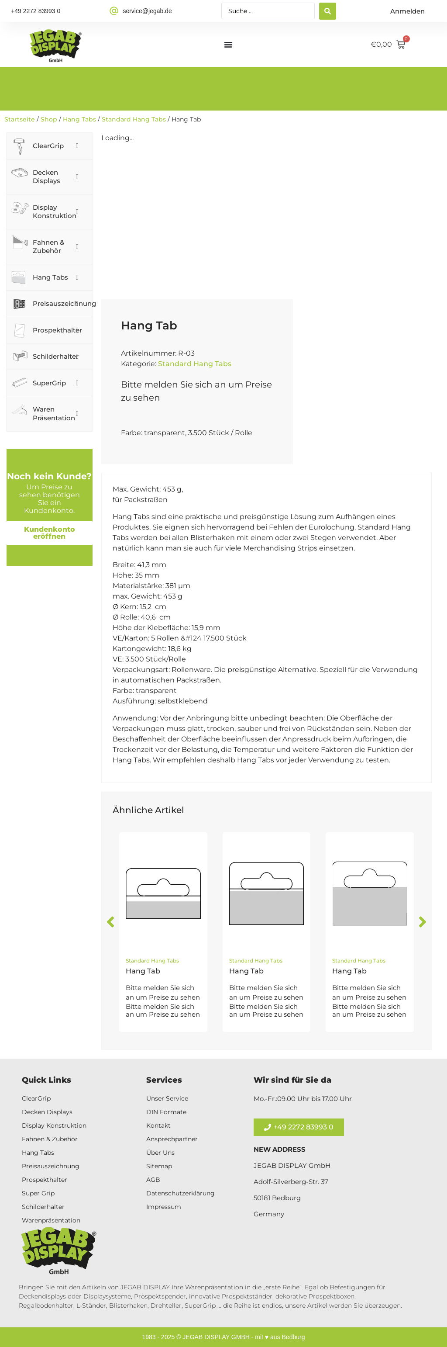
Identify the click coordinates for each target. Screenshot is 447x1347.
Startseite (19, 119)
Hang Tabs (79, 119)
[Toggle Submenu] (77, 146)
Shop (49, 119)
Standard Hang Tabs (134, 119)
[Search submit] (327, 11)
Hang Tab (143, 971)
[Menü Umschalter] (228, 44)
